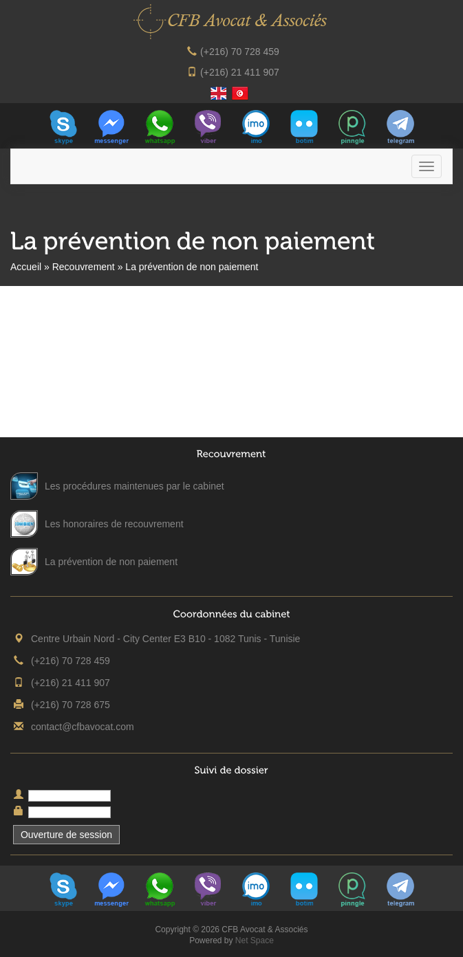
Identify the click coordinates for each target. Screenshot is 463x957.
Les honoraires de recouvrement (114, 523)
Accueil (25, 266)
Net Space (254, 940)
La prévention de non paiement (111, 561)
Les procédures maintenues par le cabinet (134, 486)
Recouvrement (83, 266)
